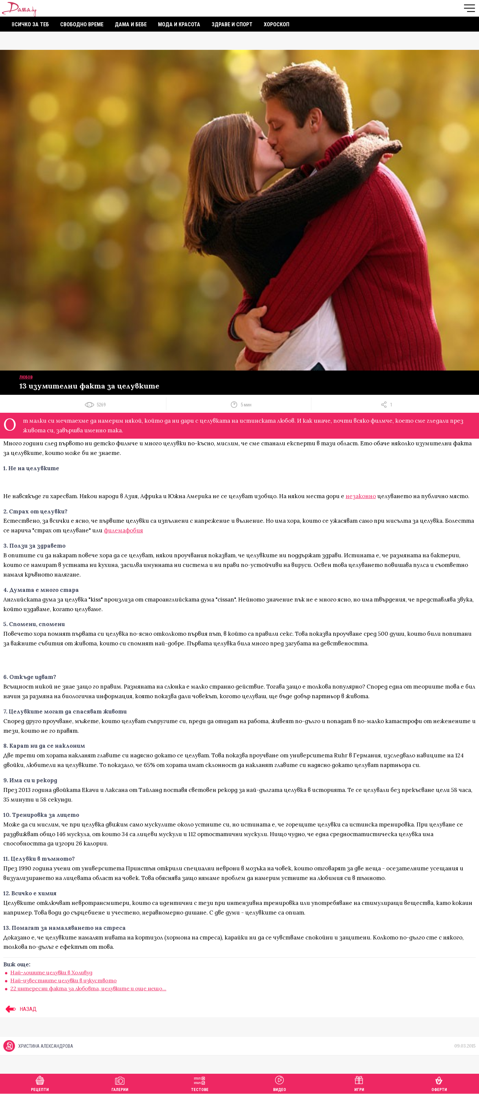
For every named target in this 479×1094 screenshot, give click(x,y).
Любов (26, 377)
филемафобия (123, 530)
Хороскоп (276, 24)
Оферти (439, 1083)
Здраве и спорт (232, 24)
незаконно (361, 496)
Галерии (119, 1083)
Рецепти (40, 1083)
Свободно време (81, 24)
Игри (359, 1083)
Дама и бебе (131, 24)
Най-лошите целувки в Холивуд (51, 972)
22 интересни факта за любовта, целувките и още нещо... (88, 988)
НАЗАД (20, 1009)
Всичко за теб (30, 24)
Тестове (200, 1083)
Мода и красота (179, 24)
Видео (279, 1083)
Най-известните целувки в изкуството (63, 980)
